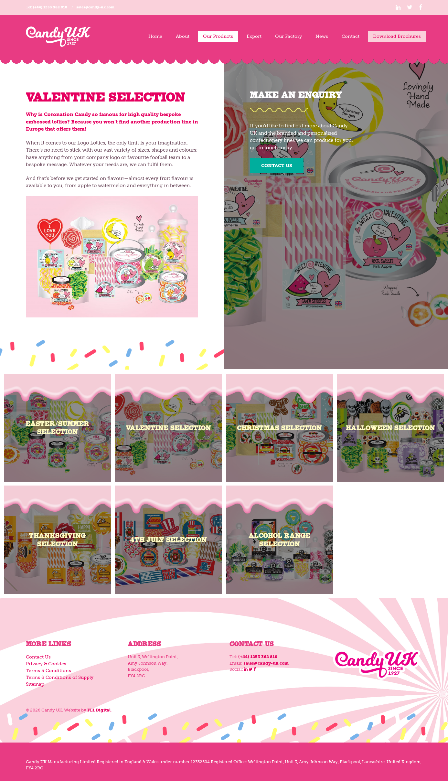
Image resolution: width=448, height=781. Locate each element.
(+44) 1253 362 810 (50, 7)
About (182, 36)
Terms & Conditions (48, 670)
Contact (350, 36)
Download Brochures (397, 36)
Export (254, 36)
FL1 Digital (99, 710)
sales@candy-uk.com (95, 7)
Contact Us (276, 165)
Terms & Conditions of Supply (59, 677)
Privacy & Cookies (46, 664)
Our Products (218, 36)
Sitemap (35, 684)
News (321, 36)
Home (155, 36)
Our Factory (288, 36)
